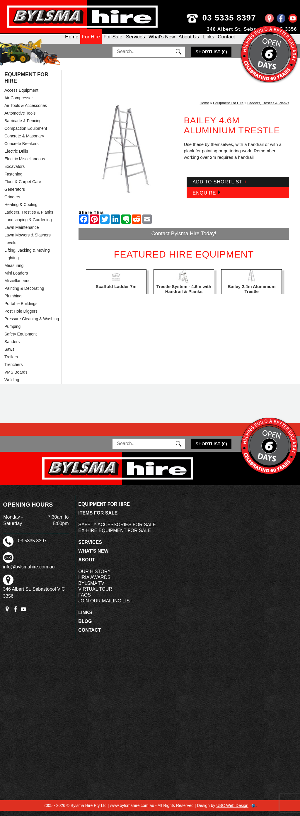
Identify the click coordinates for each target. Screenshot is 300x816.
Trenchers (13, 369)
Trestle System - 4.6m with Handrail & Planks (184, 294)
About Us (188, 42)
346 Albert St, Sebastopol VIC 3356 (252, 29)
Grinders (12, 202)
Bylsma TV (91, 588)
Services (135, 42)
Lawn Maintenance (21, 232)
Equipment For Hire (26, 83)
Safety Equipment (20, 339)
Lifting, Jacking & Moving (27, 255)
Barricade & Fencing (23, 126)
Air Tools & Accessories (25, 110)
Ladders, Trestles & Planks (28, 217)
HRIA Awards (94, 582)
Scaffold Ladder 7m (116, 291)
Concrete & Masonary (24, 141)
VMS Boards (16, 377)
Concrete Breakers (21, 148)
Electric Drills (16, 156)
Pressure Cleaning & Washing (31, 324)
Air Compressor (18, 103)
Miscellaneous (17, 286)
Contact (226, 42)
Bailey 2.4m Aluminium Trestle (252, 294)
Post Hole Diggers (21, 316)
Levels (10, 248)
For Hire (91, 42)
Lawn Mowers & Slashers (27, 240)
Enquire (206, 198)
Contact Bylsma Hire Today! (184, 239)
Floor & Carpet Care (22, 187)
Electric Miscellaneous (24, 164)
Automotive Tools (19, 118)
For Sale (112, 42)
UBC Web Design (232, 810)
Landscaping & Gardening (28, 225)
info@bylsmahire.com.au (28, 572)
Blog (85, 626)
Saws (9, 354)
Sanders (12, 347)
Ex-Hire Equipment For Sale (114, 535)
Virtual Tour (95, 594)
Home (71, 42)
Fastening (13, 179)
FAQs (84, 600)
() (211, 56)
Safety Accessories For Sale (117, 529)
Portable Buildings (21, 308)
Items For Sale (97, 518)
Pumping (12, 331)
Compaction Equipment (25, 133)
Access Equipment (21, 95)
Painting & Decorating (24, 293)
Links (208, 42)
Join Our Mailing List (105, 606)
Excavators (14, 171)
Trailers (11, 362)
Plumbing (12, 301)
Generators (14, 194)
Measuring (13, 270)
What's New (162, 42)
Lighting (11, 263)
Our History (94, 576)
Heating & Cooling (21, 209)
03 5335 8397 (239, 17)
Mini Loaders (16, 278)
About (86, 565)
